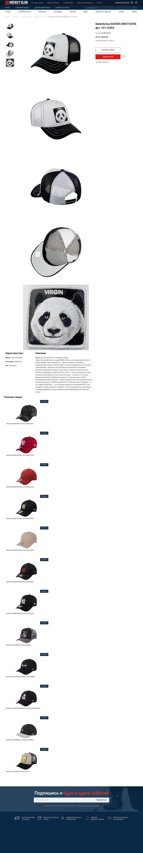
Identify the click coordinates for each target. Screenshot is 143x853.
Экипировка (42, 11)
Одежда (73, 11)
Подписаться (102, 800)
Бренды (121, 11)
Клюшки (8, 11)
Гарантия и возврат (53, 3)
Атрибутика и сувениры (103, 11)
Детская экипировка (42, 8)
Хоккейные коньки (25, 11)
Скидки (134, 11)
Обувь (85, 11)
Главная (7, 17)
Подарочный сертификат (85, 3)
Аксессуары (58, 11)
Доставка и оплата (37, 3)
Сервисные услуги (62, 8)
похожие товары (108, 50)
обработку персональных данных (88, 806)
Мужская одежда (26, 17)
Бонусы (99, 3)
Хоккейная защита (22, 8)
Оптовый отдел (68, 3)
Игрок (7, 8)
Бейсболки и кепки (40, 17)
